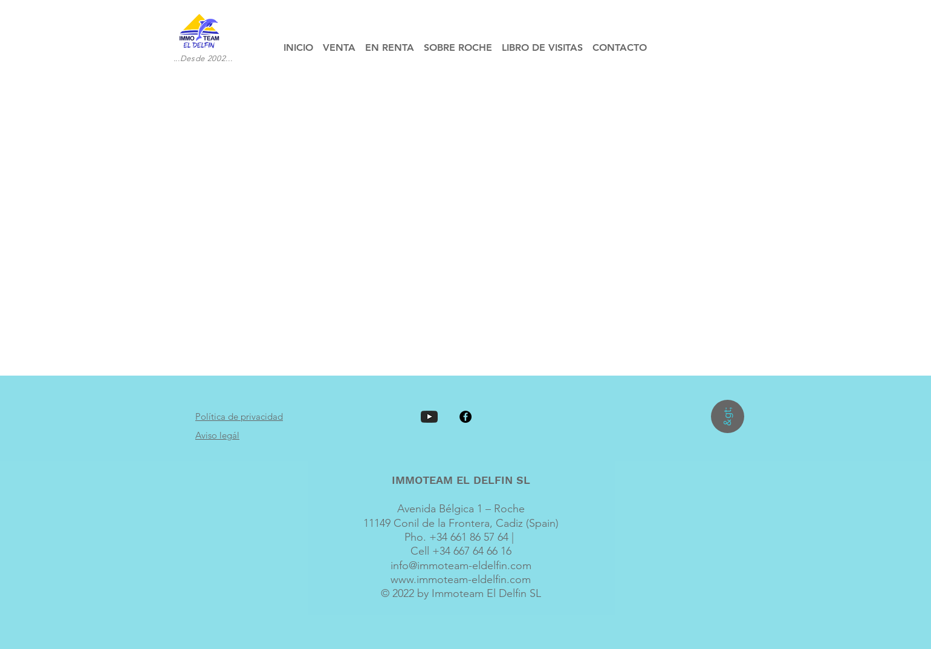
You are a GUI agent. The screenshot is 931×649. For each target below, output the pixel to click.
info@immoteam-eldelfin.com (461, 565)
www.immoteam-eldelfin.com (461, 579)
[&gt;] (727, 416)
